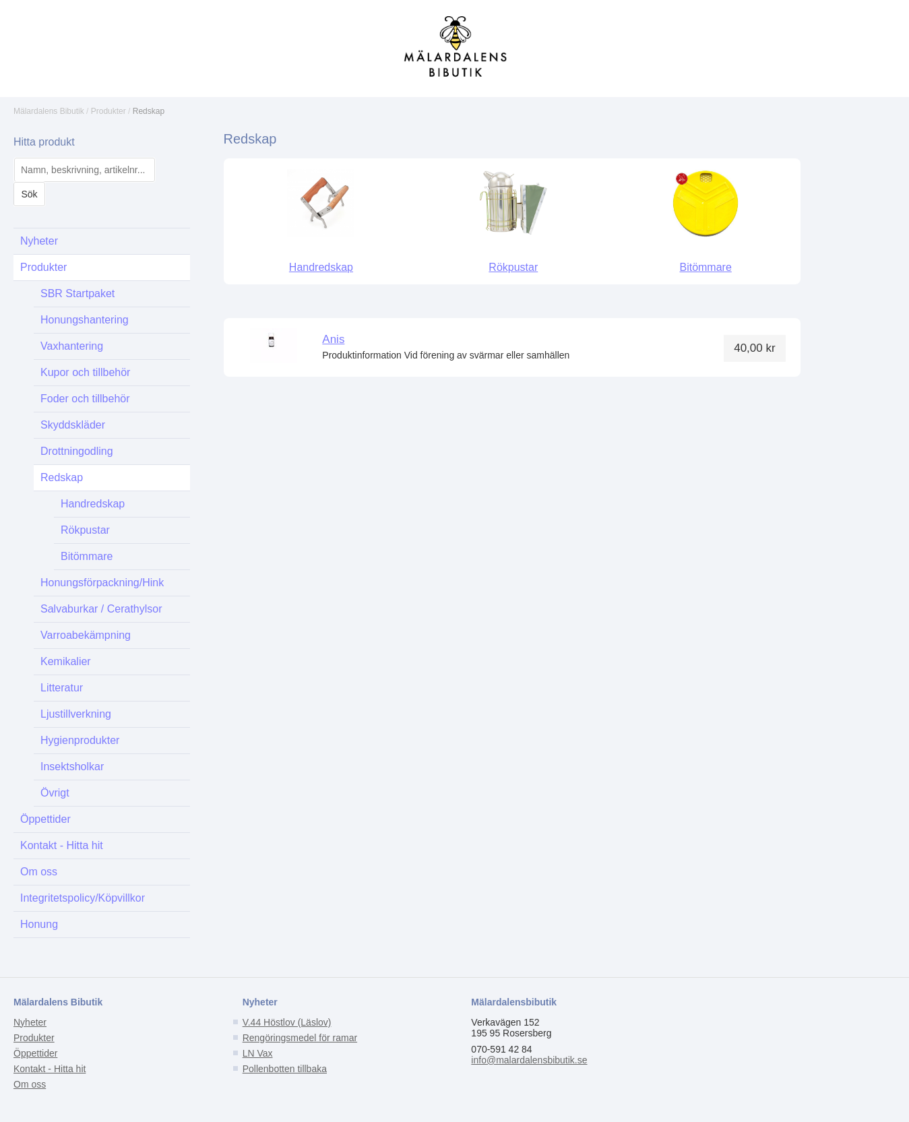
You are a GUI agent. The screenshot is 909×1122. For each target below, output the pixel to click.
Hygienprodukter (79, 740)
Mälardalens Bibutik (48, 111)
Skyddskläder (72, 425)
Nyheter (39, 241)
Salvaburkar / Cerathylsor (101, 609)
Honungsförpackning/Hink (102, 582)
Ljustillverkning (75, 714)
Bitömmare (87, 556)
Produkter (108, 111)
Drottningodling (76, 451)
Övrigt (54, 793)
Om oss (38, 871)
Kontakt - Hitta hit (61, 845)
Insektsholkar (72, 766)
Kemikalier (65, 661)
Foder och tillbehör (85, 398)
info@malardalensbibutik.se (529, 1060)
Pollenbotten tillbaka (285, 1068)
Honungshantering (84, 319)
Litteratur (61, 687)
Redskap (148, 111)
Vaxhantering (71, 346)
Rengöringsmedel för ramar (300, 1037)
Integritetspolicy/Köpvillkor (82, 898)
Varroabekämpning (85, 635)
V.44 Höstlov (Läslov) (287, 1022)
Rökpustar (85, 530)
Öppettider (45, 819)
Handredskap (93, 503)
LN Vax (258, 1053)
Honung (39, 924)
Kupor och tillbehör (85, 372)
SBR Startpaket (77, 293)
